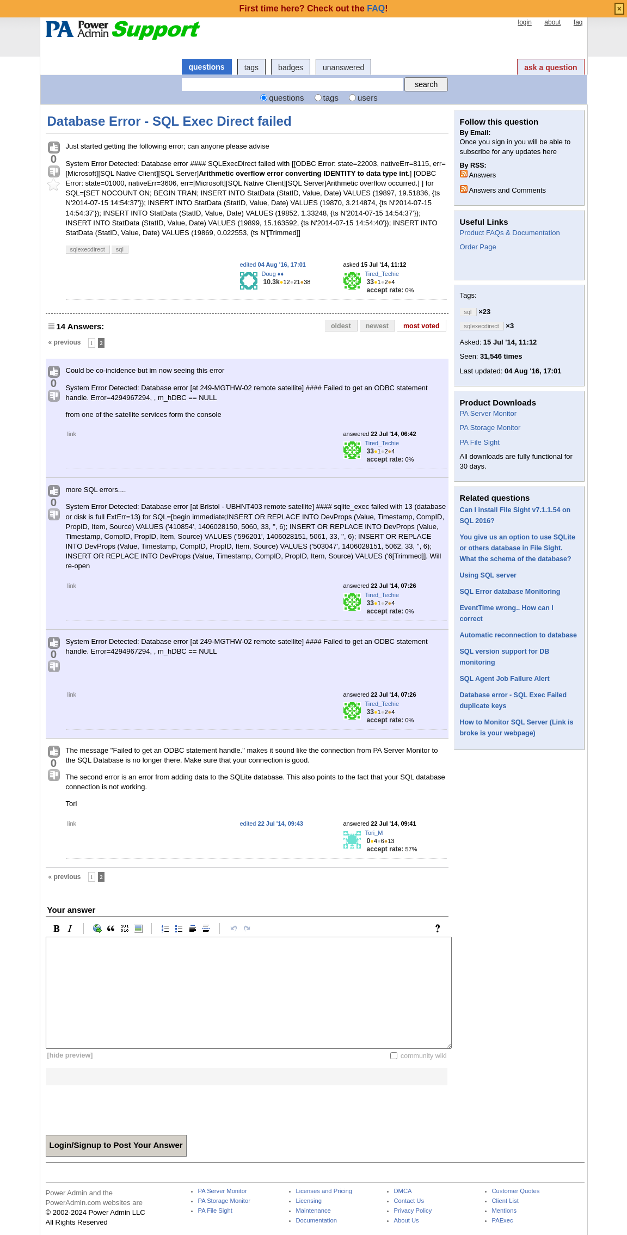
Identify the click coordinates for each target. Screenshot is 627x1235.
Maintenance (313, 1211)
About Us (406, 1221)
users (368, 97)
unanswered (343, 67)
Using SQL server (488, 575)
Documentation (316, 1221)
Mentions (504, 1211)
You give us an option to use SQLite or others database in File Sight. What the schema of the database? (517, 548)
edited (273, 264)
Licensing (309, 1201)
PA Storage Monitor (490, 427)
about (552, 22)
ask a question (550, 67)
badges (290, 67)
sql (120, 249)
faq (578, 22)
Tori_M (374, 833)
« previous (64, 342)
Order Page (478, 247)
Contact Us (409, 1201)
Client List (505, 1201)
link (72, 434)
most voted (421, 326)
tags (251, 67)
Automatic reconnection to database (518, 635)
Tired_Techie (382, 274)
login (524, 22)
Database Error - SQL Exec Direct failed (169, 121)
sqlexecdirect (87, 249)
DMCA (403, 1191)
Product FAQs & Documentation (510, 233)
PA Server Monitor (488, 413)
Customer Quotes (516, 1191)
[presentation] (128, 1106)
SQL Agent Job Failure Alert (505, 679)
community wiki (424, 1055)
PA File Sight (480, 442)
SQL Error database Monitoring (510, 591)
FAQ (376, 8)
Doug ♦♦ (273, 274)
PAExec (502, 1221)
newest (377, 326)
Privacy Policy (413, 1211)
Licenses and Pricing (324, 1191)
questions (207, 67)
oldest (341, 326)
